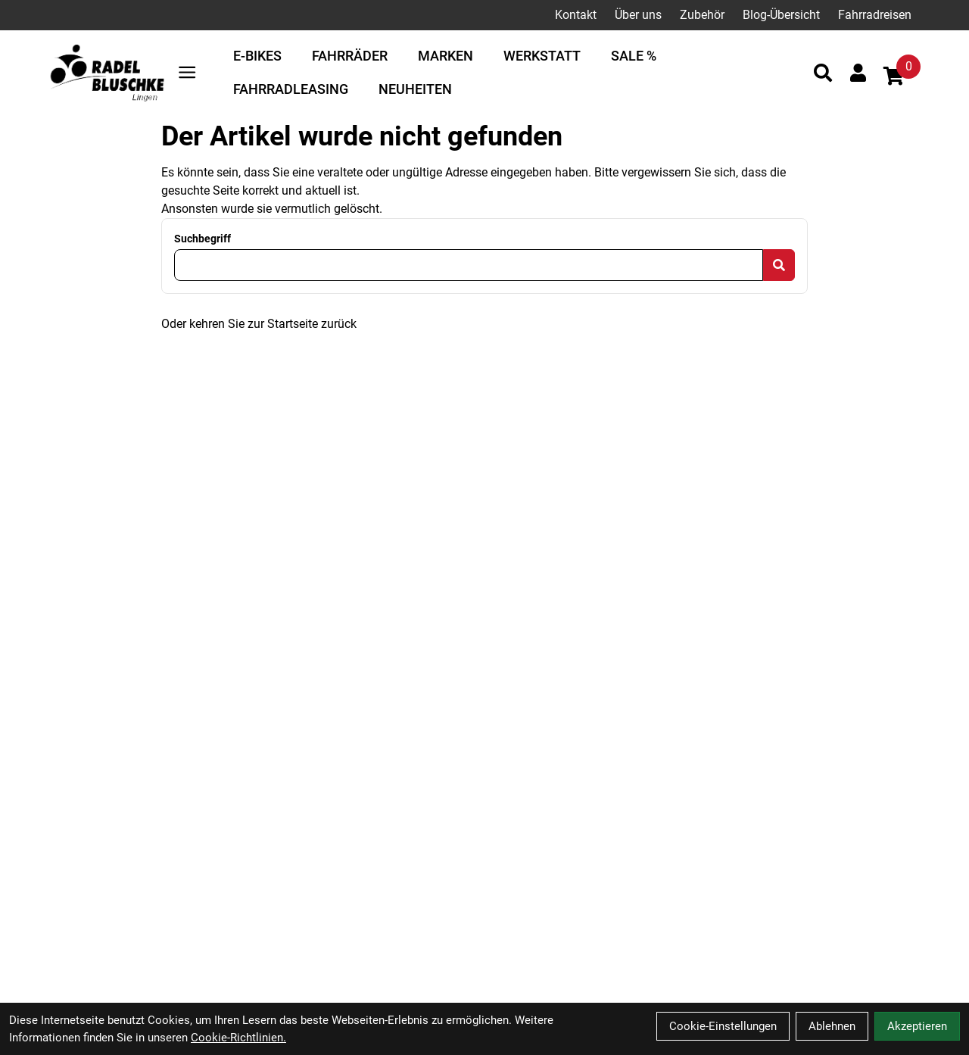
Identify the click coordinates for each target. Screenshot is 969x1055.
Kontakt (576, 15)
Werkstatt (542, 56)
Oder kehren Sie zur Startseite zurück (259, 324)
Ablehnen (832, 1026)
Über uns (638, 15)
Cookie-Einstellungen (723, 1026)
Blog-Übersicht (781, 15)
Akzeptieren (917, 1026)
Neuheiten (415, 89)
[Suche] (823, 73)
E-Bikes (257, 56)
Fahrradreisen (874, 15)
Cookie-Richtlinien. (238, 1037)
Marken (445, 56)
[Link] (187, 72)
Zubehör (702, 15)
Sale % (633, 56)
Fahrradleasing (290, 89)
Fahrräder (350, 56)
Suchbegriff (202, 239)
